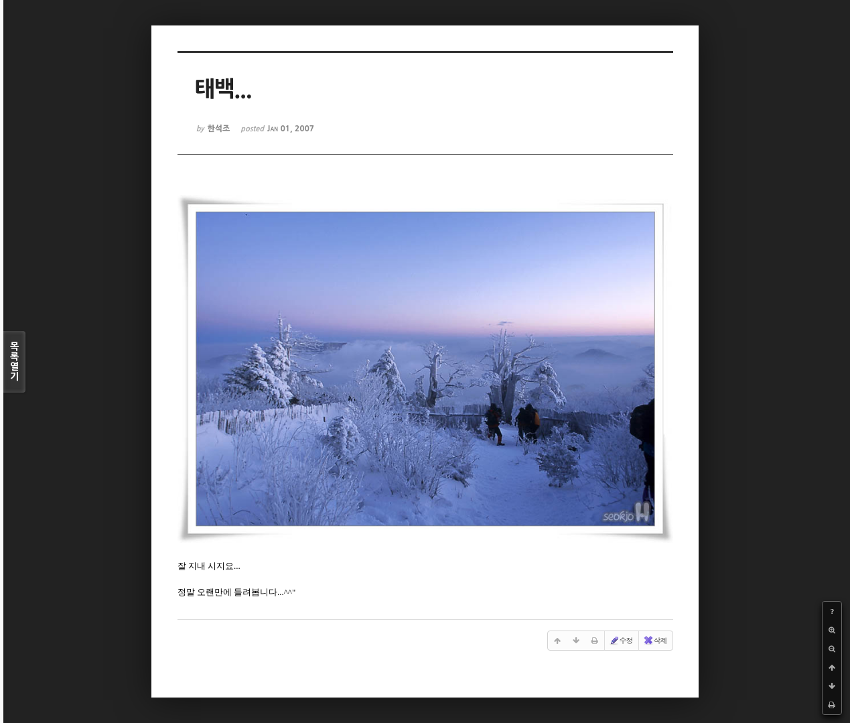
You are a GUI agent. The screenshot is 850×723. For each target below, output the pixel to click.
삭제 (655, 640)
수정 (621, 640)
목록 (14, 362)
